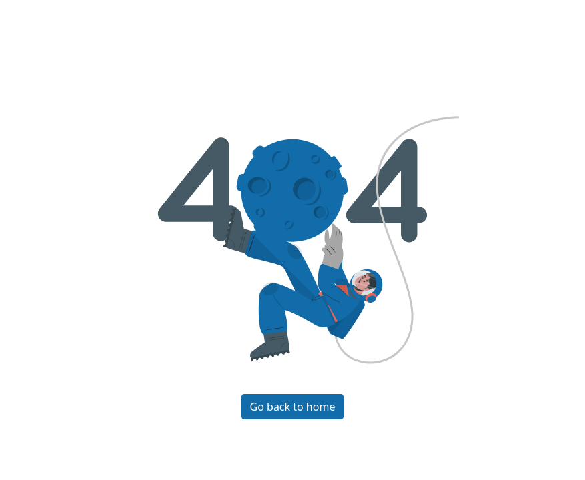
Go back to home (293, 406)
